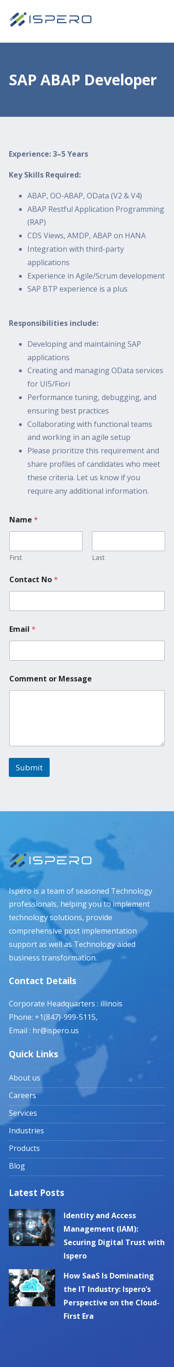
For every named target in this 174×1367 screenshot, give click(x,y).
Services (23, 1113)
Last (98, 557)
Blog (17, 1166)
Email (22, 629)
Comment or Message (50, 678)
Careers (22, 1095)
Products (24, 1148)
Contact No (33, 579)
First (15, 557)
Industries (26, 1130)
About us (24, 1078)
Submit (29, 767)
